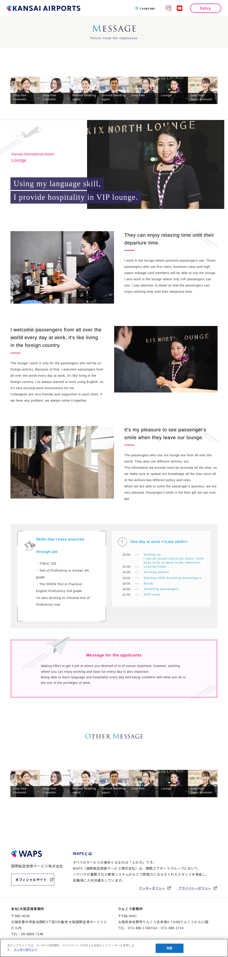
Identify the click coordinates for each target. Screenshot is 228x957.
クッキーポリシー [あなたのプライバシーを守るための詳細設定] (25, 949)
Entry (205, 8)
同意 (169, 948)
